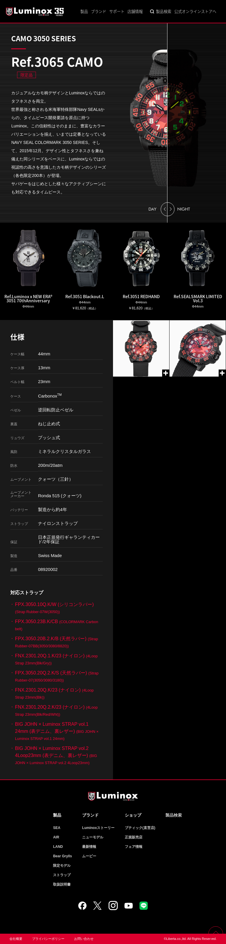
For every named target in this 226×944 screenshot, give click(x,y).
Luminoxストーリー (98, 828)
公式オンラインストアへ (195, 11)
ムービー (89, 856)
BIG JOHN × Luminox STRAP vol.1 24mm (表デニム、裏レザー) (57, 731)
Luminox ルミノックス (35, 11)
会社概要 (15, 938)
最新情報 (89, 847)
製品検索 (163, 11)
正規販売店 (133, 837)
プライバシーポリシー (48, 938)
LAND (58, 847)
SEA (56, 828)
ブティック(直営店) (140, 828)
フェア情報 (133, 847)
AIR (56, 837)
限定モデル (62, 865)
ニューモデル (92, 837)
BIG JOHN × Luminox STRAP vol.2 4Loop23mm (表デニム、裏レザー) (56, 755)
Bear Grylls (62, 856)
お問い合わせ (84, 938)
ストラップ (62, 875)
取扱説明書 (62, 884)
